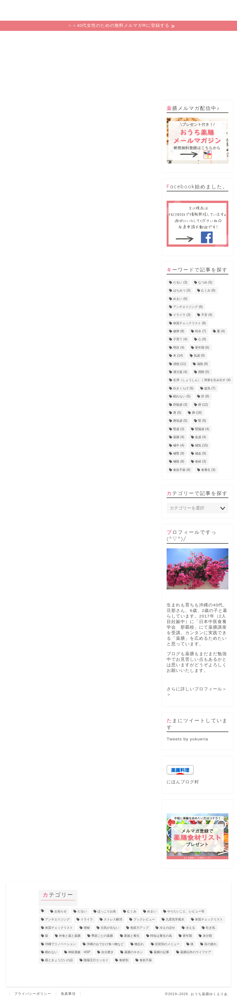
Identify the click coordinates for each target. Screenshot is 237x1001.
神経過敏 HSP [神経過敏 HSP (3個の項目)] (79, 952)
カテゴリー (118, 39)
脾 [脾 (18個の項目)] (197, 412)
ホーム (28, 39)
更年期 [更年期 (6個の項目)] (202, 347)
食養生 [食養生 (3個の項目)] (208, 469)
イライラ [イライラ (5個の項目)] (87, 919)
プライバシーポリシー (32, 993)
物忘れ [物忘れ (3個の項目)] (139, 944)
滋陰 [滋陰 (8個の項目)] (202, 364)
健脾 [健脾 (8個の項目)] (178, 331)
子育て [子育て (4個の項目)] (180, 339)
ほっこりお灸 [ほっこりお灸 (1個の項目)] (107, 911)
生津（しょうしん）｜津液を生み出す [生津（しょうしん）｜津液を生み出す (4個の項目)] (202, 380)
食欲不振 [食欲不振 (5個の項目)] (145, 960)
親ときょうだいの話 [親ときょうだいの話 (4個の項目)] (59, 960)
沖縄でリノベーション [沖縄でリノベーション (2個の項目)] (60, 944)
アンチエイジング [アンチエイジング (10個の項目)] (57, 919)
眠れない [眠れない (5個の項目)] (181, 396)
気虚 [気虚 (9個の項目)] (199, 356)
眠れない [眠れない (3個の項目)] (51, 952)
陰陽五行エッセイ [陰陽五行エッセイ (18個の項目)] (96, 960)
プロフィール (163, 39)
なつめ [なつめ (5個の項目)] (205, 282)
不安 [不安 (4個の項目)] (206, 315)
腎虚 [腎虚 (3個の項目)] (178, 429)
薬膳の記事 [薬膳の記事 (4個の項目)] (161, 952)
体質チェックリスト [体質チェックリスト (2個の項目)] (59, 927)
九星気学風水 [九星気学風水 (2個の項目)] (175, 919)
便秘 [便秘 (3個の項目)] (87, 927)
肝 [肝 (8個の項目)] (205, 396)
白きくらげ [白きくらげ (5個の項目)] (183, 388)
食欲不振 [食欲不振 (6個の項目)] (181, 469)
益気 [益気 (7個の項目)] (209, 388)
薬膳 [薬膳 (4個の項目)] (178, 437)
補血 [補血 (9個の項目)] (200, 453)
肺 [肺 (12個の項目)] (203, 404)
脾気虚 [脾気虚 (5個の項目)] (180, 421)
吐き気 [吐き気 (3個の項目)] (210, 927)
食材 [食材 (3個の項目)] (200, 461)
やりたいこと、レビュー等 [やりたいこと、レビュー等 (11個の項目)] (185, 911)
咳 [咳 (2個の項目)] (46, 936)
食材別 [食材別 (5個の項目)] (123, 960)
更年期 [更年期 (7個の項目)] (187, 936)
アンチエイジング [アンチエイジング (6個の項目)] (188, 306)
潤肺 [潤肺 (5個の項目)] (203, 372)
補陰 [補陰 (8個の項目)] (178, 461)
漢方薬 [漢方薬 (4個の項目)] (180, 372)
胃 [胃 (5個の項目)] (177, 412)
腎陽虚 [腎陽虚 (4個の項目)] (202, 429)
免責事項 (68, 993)
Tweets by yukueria (187, 739)
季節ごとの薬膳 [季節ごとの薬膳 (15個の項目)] (102, 936)
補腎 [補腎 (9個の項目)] (178, 453)
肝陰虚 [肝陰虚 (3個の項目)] (180, 404)
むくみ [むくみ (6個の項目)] (208, 290)
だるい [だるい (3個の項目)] (180, 282)
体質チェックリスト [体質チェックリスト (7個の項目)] (209, 919)
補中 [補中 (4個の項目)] (178, 445)
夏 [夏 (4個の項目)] (221, 331)
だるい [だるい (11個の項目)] (82, 911)
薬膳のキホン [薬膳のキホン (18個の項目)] (133, 952)
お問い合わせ (208, 39)
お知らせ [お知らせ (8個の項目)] (60, 911)
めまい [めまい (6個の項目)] (180, 298)
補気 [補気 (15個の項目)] (201, 445)
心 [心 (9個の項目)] (202, 339)
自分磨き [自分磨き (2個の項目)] (107, 952)
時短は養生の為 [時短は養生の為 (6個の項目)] (161, 936)
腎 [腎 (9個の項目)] (202, 421)
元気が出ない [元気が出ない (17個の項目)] (110, 927)
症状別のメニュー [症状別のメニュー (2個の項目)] (167, 944)
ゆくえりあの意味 (73, 41)
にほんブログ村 (183, 782)
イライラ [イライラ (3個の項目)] (181, 315)
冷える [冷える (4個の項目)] (190, 927)
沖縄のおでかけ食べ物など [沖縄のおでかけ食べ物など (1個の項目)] (105, 944)
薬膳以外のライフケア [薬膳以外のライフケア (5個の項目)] (195, 952)
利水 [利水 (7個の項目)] (200, 331)
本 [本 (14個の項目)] (178, 356)
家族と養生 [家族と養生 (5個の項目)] (131, 936)
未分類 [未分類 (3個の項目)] (207, 936)
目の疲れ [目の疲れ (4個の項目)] (210, 944)
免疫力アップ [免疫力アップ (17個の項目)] (139, 927)
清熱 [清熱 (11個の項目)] (179, 364)
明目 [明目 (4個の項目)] (178, 347)
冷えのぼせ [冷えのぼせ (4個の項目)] (167, 927)
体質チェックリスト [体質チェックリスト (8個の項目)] (189, 323)
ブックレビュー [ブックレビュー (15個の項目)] (144, 919)
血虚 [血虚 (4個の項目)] (200, 437)
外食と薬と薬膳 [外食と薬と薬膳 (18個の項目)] (70, 936)
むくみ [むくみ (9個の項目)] (131, 911)
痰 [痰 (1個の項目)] (191, 944)
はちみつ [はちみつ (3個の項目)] (181, 290)
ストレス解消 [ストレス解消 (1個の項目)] (113, 919)
